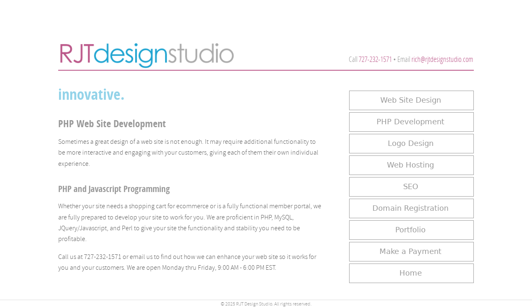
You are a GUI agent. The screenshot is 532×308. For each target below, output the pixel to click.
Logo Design (410, 143)
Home (410, 273)
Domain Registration (410, 208)
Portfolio (410, 229)
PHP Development (410, 121)
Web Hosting (410, 165)
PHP (266, 217)
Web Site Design (410, 100)
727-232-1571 (375, 59)
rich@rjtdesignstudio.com (442, 59)
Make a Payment (410, 251)
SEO (410, 186)
